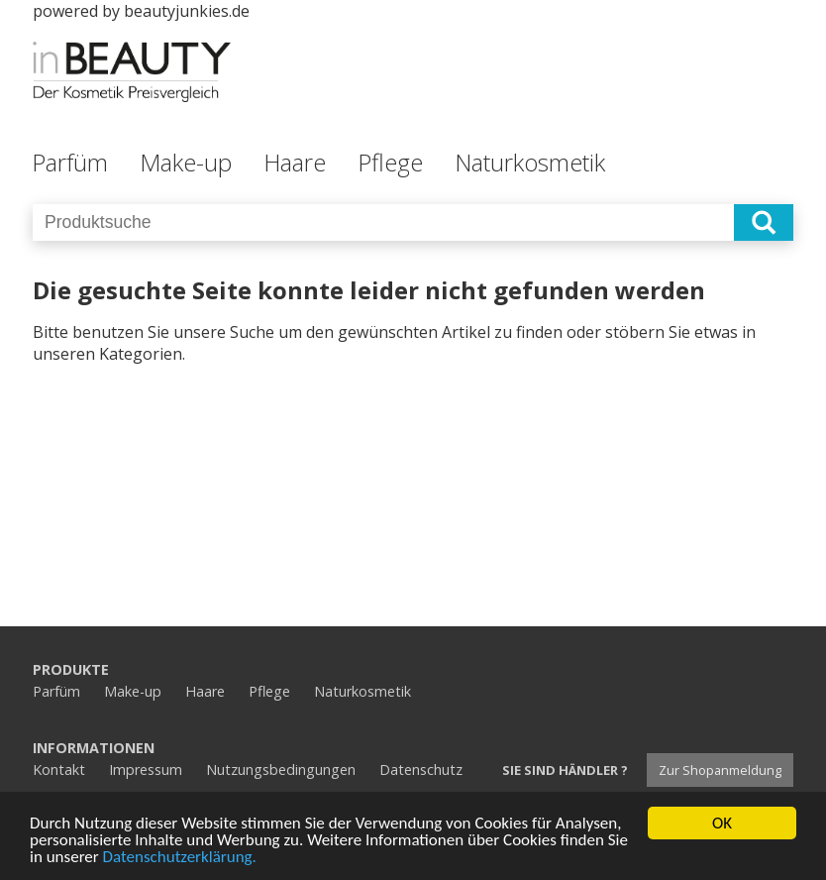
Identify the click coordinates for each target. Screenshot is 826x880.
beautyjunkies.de (187, 11)
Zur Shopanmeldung (720, 770)
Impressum (145, 769)
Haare (294, 162)
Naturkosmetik (530, 162)
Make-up (186, 162)
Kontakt (59, 769)
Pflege (390, 162)
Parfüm (70, 162)
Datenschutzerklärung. (180, 857)
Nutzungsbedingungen (281, 769)
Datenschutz (421, 769)
